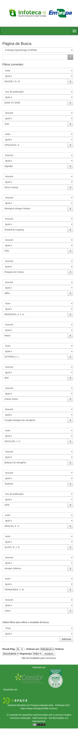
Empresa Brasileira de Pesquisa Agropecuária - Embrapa (36, 705)
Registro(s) (26, 653)
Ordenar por (32, 649)
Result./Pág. (8, 649)
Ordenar (59, 649)
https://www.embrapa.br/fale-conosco (39, 708)
